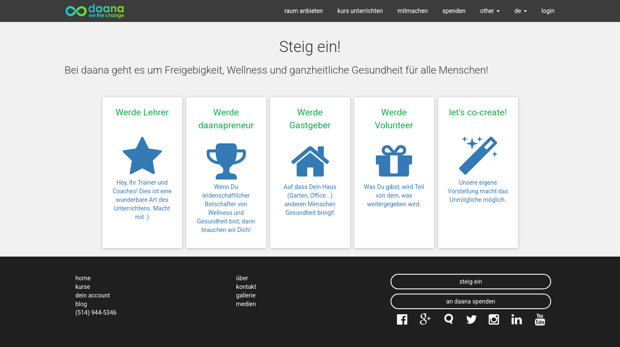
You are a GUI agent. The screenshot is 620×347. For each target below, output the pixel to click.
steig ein (470, 281)
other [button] (490, 10)
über (242, 278)
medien (246, 304)
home (82, 278)
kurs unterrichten (360, 10)
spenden (454, 10)
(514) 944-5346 (96, 312)
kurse (82, 286)
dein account (92, 295)
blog (81, 304)
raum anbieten (304, 10)
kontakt (246, 286)
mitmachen (412, 10)
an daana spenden (470, 301)
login (548, 10)
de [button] (521, 10)
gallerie (245, 295)
